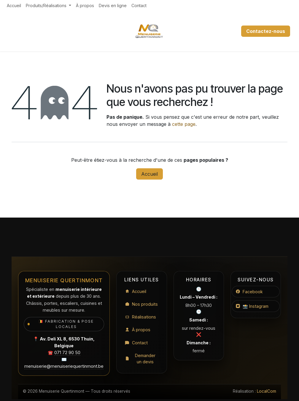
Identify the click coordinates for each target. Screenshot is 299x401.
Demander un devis (140, 359)
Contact (136, 342)
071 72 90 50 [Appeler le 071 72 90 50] (67, 352)
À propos (137, 329)
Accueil (149, 174)
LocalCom (266, 391)
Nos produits (141, 304)
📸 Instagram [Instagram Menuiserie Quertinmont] (252, 306)
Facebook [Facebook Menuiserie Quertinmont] (249, 291)
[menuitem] (13, 5)
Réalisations (140, 317)
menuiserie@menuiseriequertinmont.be (64, 366)
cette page (183, 124)
